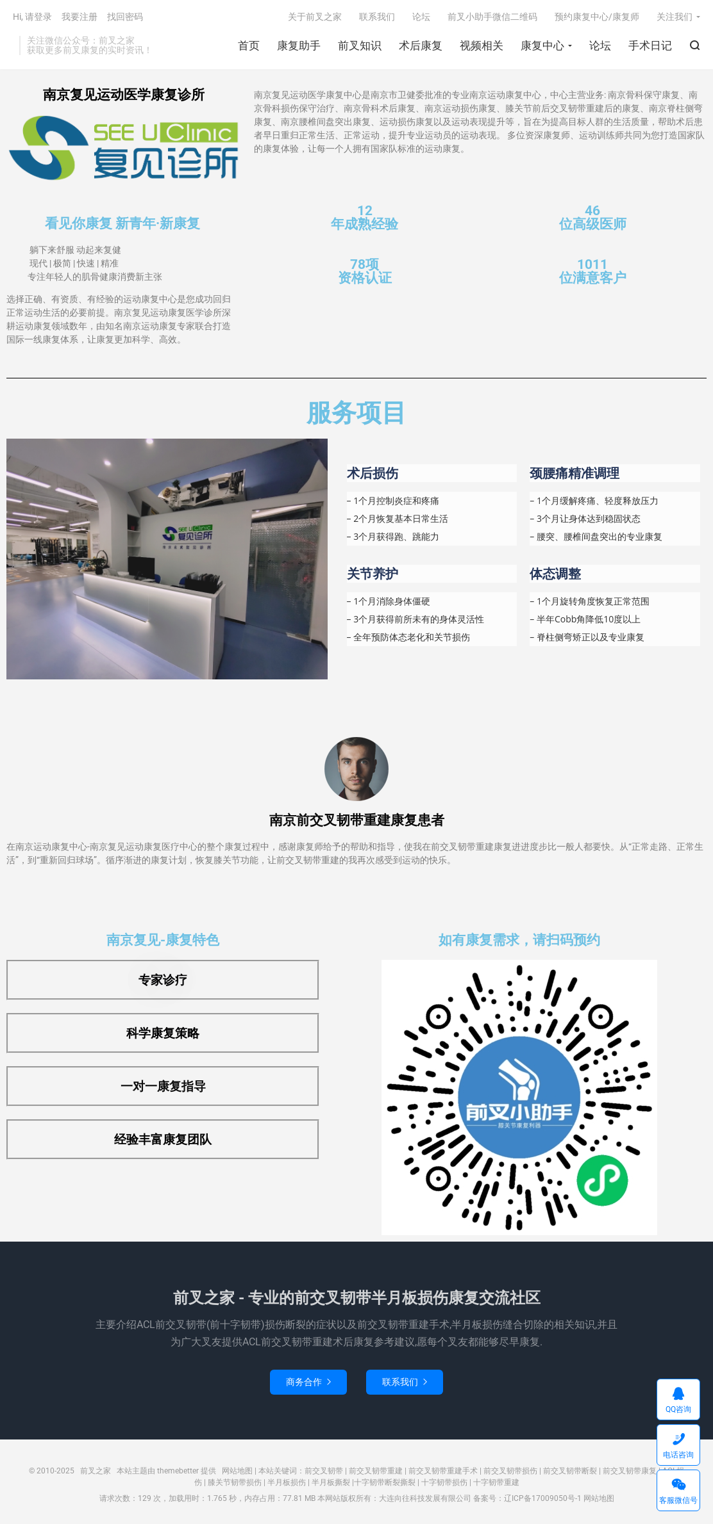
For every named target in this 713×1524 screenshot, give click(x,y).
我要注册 (79, 17)
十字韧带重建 (496, 1482)
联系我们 (377, 17)
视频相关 (481, 45)
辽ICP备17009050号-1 (543, 1498)
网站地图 (237, 1470)
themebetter (178, 1470)
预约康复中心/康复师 (597, 17)
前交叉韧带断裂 (570, 1470)
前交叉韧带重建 (376, 1470)
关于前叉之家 (315, 17)
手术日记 (650, 45)
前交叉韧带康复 (630, 1470)
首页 (249, 45)
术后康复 (420, 45)
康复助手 (299, 45)
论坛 (600, 45)
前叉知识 (360, 45)
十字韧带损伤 (444, 1482)
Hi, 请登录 (32, 17)
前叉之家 (95, 1470)
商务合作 (308, 1382)
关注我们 (674, 17)
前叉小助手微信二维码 (492, 17)
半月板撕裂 (331, 1482)
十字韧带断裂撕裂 (384, 1482)
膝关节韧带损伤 (235, 1482)
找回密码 (125, 17)
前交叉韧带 (324, 1470)
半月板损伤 (286, 1482)
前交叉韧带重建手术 (443, 1470)
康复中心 (542, 45)
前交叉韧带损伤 (510, 1470)
